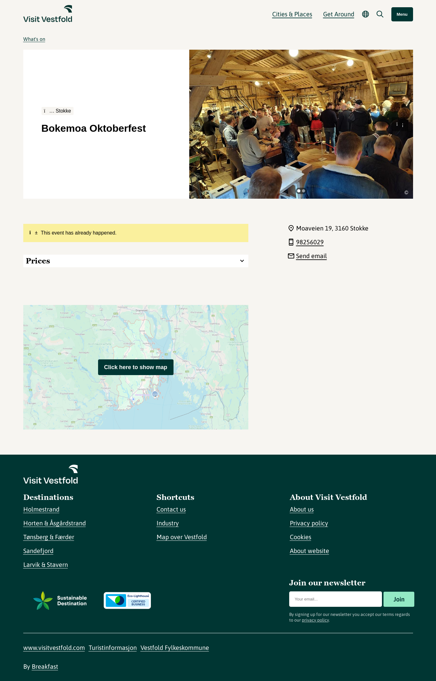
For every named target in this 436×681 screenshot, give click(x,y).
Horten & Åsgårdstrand (54, 523)
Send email (311, 255)
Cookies (300, 536)
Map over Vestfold (182, 536)
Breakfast (45, 666)
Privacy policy (309, 523)
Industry (168, 523)
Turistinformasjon (113, 647)
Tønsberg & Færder (48, 536)
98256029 (310, 242)
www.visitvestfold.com (54, 647)
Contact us (171, 509)
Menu (402, 14)
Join (399, 599)
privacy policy (315, 620)
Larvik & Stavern (45, 564)
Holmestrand (41, 509)
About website (309, 550)
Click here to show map (135, 367)
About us (302, 509)
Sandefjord (38, 550)
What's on (34, 39)
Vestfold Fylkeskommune (175, 647)
